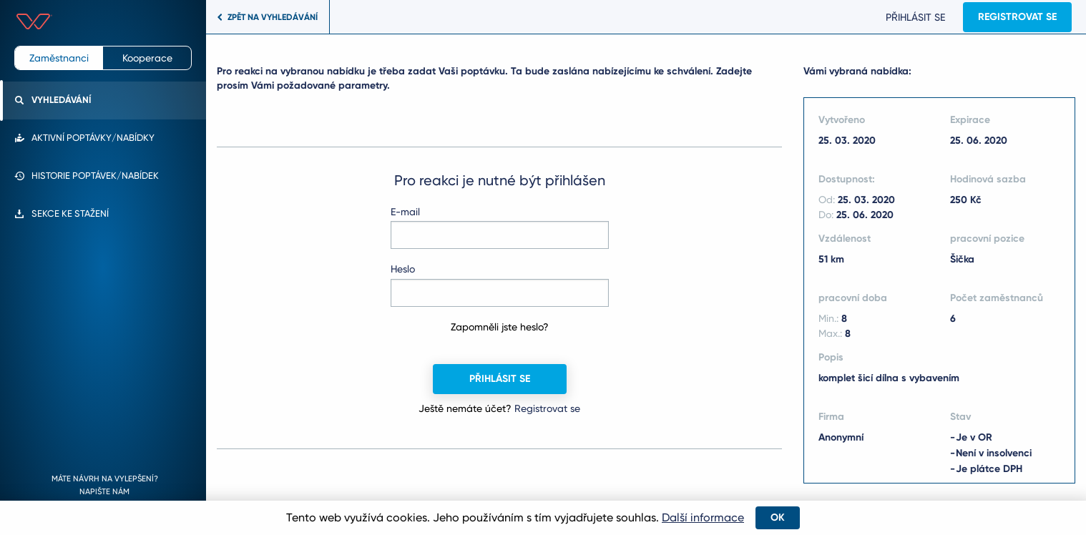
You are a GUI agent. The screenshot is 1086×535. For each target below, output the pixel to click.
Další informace (703, 517)
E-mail (405, 211)
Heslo (403, 269)
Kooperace (147, 58)
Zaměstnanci (59, 58)
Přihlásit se (912, 17)
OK (778, 517)
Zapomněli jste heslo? (500, 327)
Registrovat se (1014, 17)
